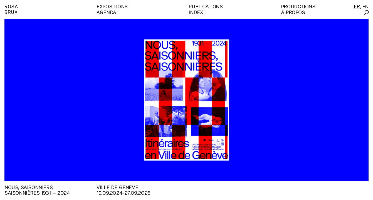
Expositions (112, 5)
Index (196, 11)
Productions (298, 5)
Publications (206, 5)
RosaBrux (11, 8)
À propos (293, 11)
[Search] (366, 12)
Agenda (106, 11)
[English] (365, 5)
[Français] (357, 5)
